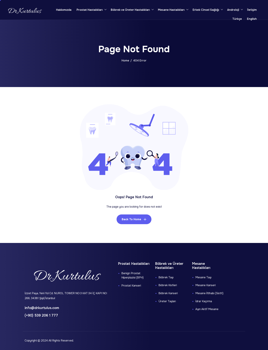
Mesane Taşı (203, 277)
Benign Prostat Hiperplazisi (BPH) (132, 275)
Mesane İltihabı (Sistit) (209, 293)
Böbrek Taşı (165, 277)
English (252, 19)
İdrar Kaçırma (203, 301)
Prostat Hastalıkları (91, 10)
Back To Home (131, 219)
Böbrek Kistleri (167, 285)
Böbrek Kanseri (168, 293)
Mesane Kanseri (205, 285)
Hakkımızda (63, 10)
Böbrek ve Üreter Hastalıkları (132, 10)
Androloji (235, 10)
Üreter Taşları (167, 301)
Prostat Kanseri (131, 285)
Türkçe (237, 19)
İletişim (252, 10)
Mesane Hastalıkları (173, 10)
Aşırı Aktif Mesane (206, 309)
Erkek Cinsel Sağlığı (208, 10)
